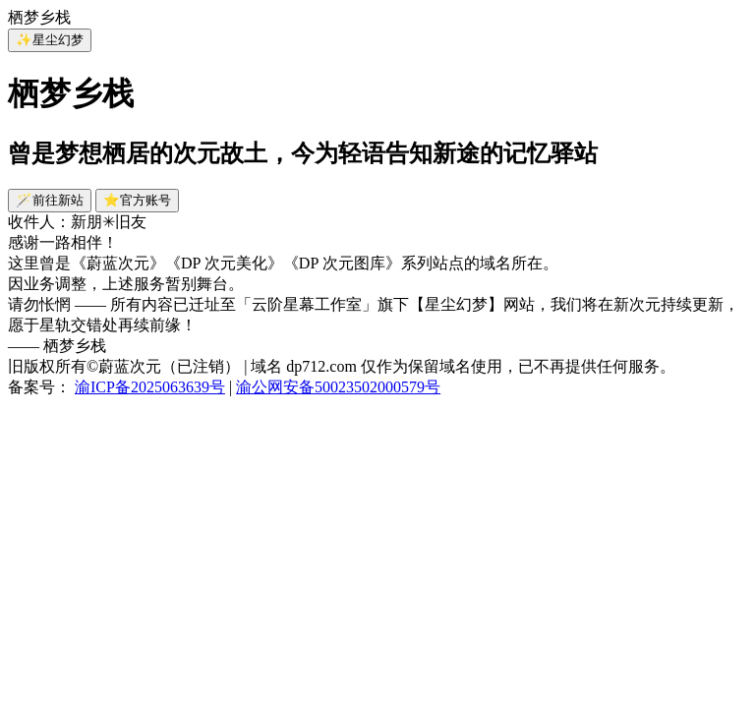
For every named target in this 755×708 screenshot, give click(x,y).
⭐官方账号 (137, 200)
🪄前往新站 (50, 200)
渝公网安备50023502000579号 (338, 387)
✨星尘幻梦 (50, 39)
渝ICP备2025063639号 (150, 387)
